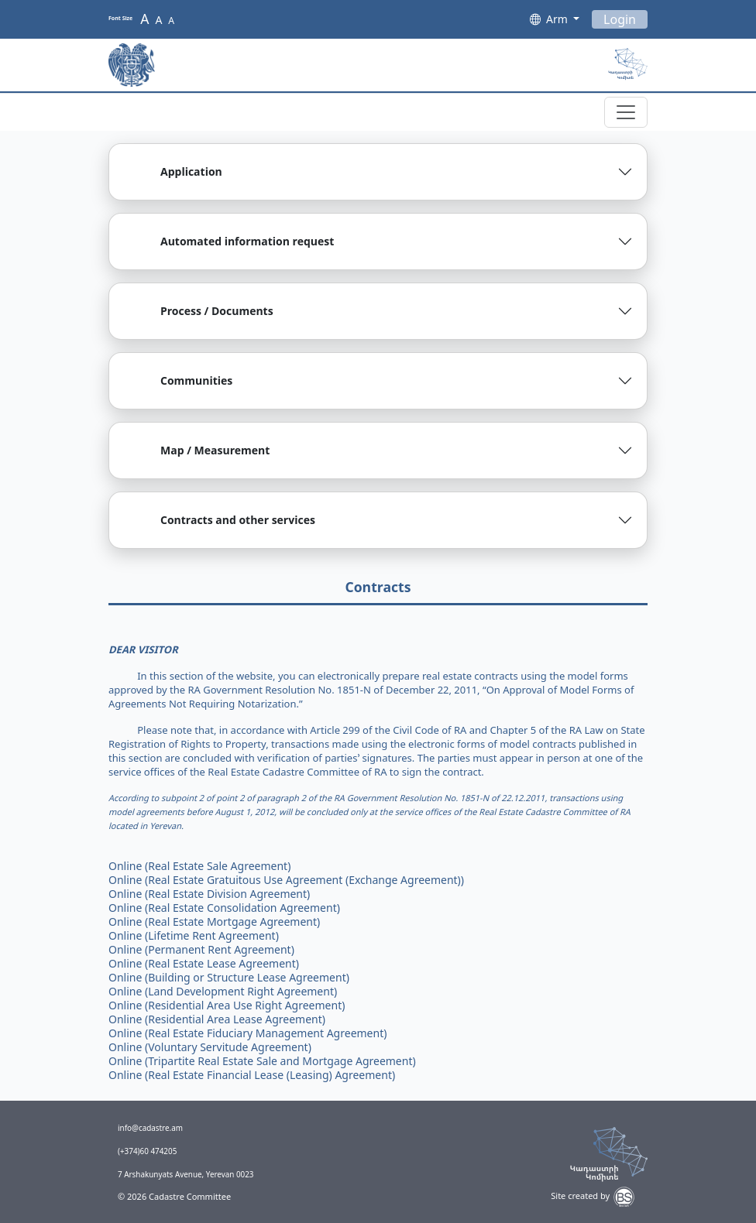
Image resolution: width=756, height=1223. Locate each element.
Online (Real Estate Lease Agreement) (203, 963)
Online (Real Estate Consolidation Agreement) (224, 907)
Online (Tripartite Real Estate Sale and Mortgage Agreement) (262, 1060)
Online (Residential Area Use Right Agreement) (226, 1005)
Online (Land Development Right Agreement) (222, 991)
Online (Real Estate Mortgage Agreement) (214, 921)
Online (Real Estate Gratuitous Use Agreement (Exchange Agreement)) (286, 879)
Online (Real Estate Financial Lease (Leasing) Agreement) (251, 1074)
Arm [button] (558, 19)
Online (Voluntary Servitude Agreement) (209, 1047)
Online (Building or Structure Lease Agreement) (228, 977)
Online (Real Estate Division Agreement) (209, 893)
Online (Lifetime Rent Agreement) (193, 935)
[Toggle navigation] (626, 112)
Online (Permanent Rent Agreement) (201, 949)
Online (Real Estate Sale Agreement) (199, 865)
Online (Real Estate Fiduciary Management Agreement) (247, 1033)
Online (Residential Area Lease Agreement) (216, 1019)
